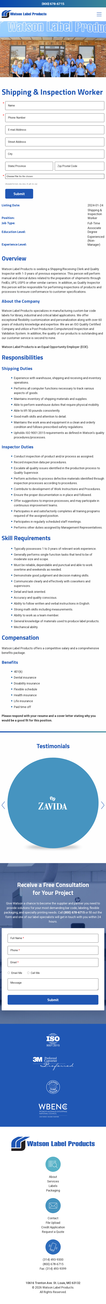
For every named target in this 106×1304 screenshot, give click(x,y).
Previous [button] (3, 805)
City (10, 154)
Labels (53, 1186)
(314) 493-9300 (53, 1259)
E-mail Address (17, 129)
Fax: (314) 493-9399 (53, 1268)
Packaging (53, 1190)
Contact (53, 1218)
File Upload (53, 1222)
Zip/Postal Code (67, 166)
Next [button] (102, 805)
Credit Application (53, 1227)
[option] (53, 805)
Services (53, 1181)
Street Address (17, 142)
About (53, 1177)
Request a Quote (53, 1232)
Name (11, 105)
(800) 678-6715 (53, 3)
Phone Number (17, 117)
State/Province (17, 166)
